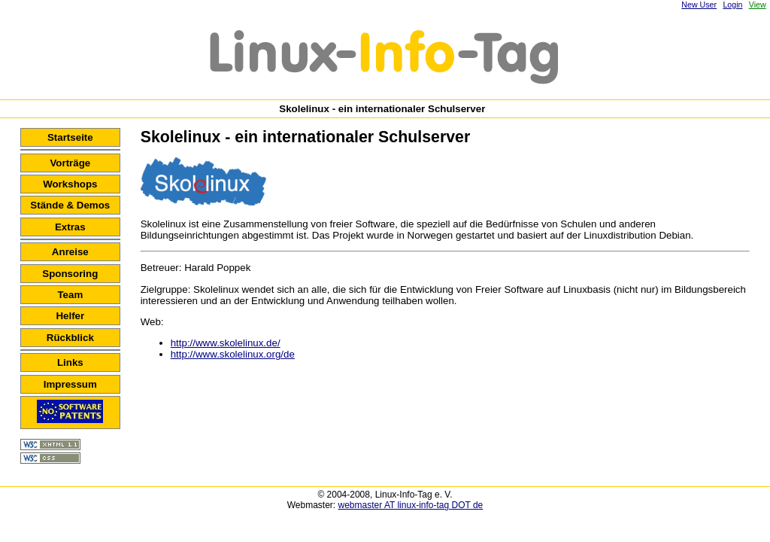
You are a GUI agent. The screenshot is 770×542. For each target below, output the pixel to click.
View (757, 4)
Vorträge (70, 163)
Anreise (70, 251)
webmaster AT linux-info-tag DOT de (411, 505)
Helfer (70, 315)
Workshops (70, 184)
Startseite (70, 137)
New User (699, 4)
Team (70, 294)
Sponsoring (70, 273)
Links (70, 362)
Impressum (70, 384)
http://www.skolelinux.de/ (225, 343)
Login (732, 4)
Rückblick (70, 337)
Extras (70, 227)
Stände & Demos (70, 205)
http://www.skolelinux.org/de (233, 354)
